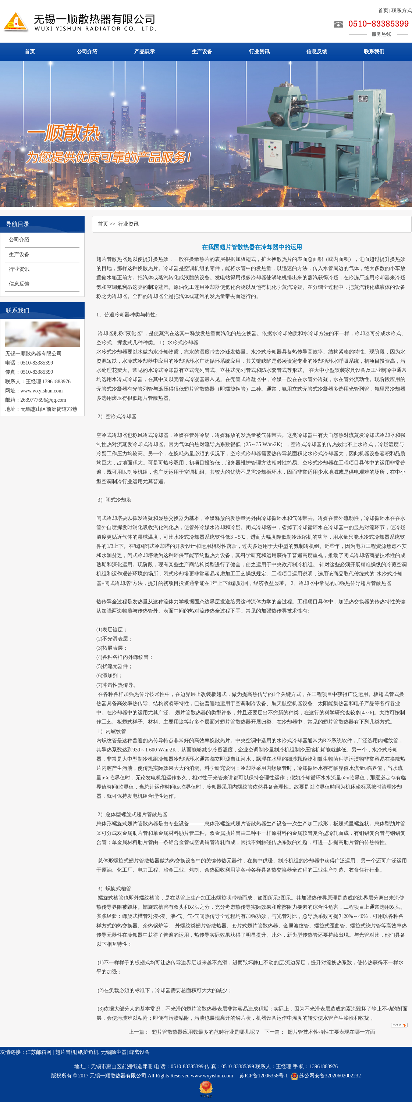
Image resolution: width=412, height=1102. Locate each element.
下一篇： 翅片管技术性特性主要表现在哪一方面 (319, 1032)
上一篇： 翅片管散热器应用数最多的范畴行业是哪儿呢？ (194, 1032)
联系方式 (401, 10)
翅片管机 (65, 1052)
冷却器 (122, 314)
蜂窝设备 (139, 1052)
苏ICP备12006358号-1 (263, 1075)
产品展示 (144, 51)
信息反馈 (316, 51)
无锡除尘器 (114, 1052)
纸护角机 (88, 1052)
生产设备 (202, 51)
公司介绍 (87, 51)
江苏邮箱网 (39, 1052)
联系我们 (374, 51)
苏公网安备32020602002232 (330, 1075)
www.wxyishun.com (212, 1075)
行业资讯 (259, 51)
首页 (383, 10)
